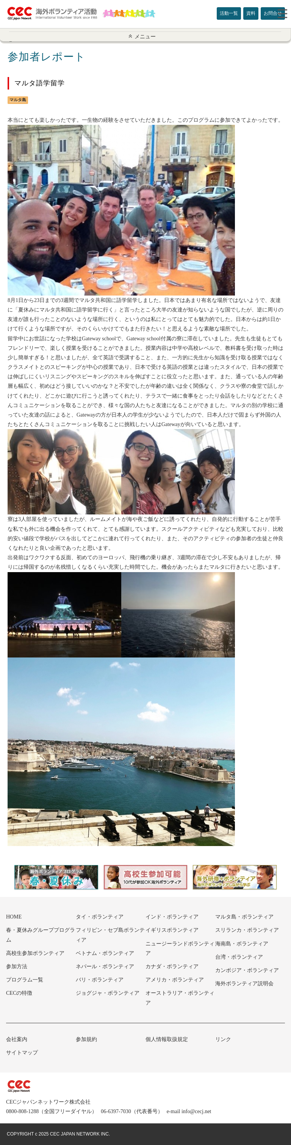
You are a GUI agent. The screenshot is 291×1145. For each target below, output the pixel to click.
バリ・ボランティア (100, 980)
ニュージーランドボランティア (180, 948)
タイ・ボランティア (100, 917)
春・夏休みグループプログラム (40, 934)
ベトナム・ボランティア (105, 953)
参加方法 (16, 966)
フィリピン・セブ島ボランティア (110, 934)
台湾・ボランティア (239, 957)
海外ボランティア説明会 (244, 983)
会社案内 (16, 1039)
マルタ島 (17, 100)
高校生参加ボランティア (35, 953)
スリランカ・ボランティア (247, 930)
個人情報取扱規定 (167, 1039)
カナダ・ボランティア (172, 966)
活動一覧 (229, 13)
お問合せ (273, 13)
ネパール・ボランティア (105, 966)
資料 (250, 13)
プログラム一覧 (24, 980)
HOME (14, 917)
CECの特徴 (19, 993)
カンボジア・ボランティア (247, 970)
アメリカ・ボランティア (175, 980)
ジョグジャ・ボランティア (107, 993)
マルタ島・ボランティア (244, 917)
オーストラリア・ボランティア (180, 997)
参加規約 (86, 1039)
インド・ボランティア (172, 917)
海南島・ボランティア (241, 944)
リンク (223, 1039)
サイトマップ (22, 1052)
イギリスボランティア (172, 930)
